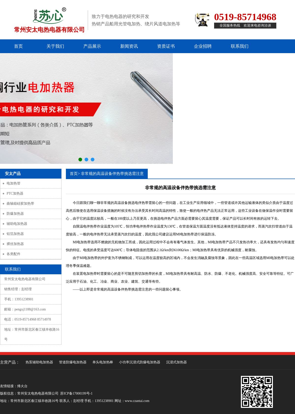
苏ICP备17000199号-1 (76, 393)
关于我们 (55, 46)
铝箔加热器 (15, 234)
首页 (18, 46)
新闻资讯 (129, 46)
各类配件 (13, 254)
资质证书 (166, 46)
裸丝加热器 (15, 244)
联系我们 (240, 46)
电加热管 (13, 183)
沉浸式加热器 (176, 362)
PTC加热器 (15, 193)
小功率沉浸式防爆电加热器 (139, 362)
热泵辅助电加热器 (39, 362)
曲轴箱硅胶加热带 (20, 203)
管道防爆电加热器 (73, 362)
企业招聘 (203, 46)
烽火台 (22, 386)
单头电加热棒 (102, 362)
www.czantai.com (137, 401)
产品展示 (92, 46)
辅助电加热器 (17, 224)
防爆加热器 (15, 213)
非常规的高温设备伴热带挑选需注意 (112, 173)
